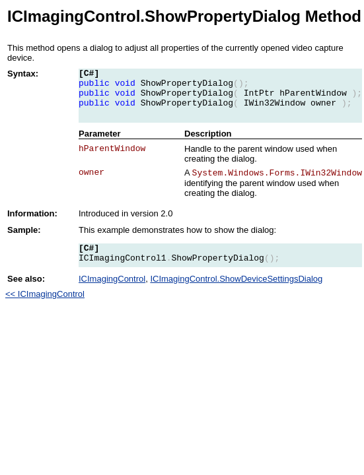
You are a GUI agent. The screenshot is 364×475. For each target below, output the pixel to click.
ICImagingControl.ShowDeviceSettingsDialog (236, 279)
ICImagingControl (112, 279)
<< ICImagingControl (45, 294)
